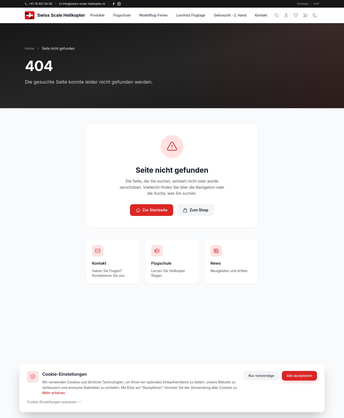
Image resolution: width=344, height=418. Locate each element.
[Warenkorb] (305, 15)
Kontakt (261, 15)
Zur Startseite (152, 210)
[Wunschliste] (295, 15)
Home (29, 48)
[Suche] (276, 15)
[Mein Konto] (286, 15)
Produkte (97, 15)
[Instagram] (119, 3)
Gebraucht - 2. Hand (230, 15)
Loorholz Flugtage (190, 15)
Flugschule (122, 15)
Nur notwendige (261, 376)
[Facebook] (113, 3)
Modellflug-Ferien (153, 15)
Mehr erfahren (53, 393)
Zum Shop (195, 210)
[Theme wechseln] (315, 15)
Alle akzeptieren (299, 376)
